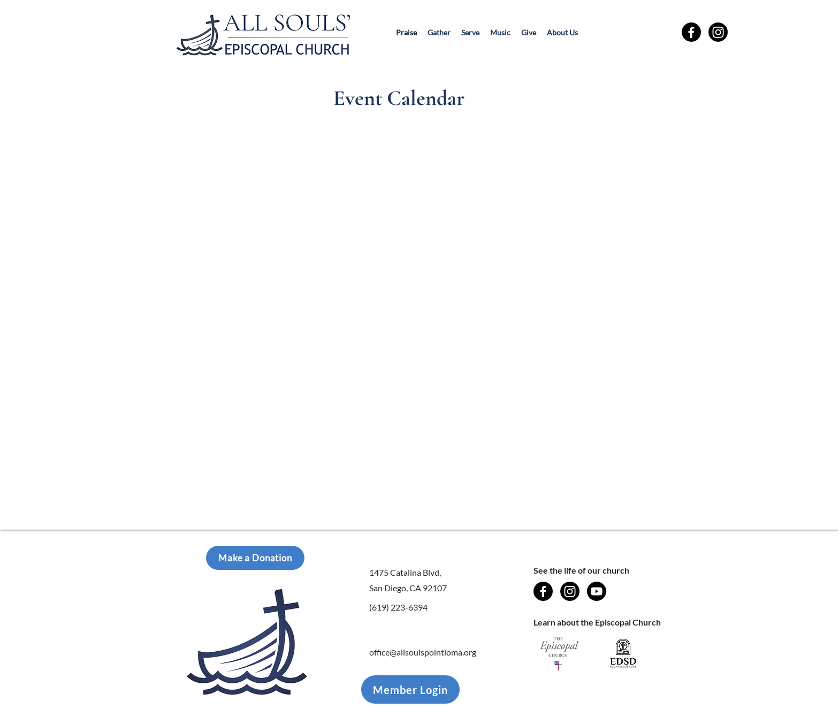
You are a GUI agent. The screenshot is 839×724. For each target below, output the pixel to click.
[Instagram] (718, 32)
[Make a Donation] (255, 558)
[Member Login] (410, 689)
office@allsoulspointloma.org (422, 652)
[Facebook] (691, 32)
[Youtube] (596, 591)
